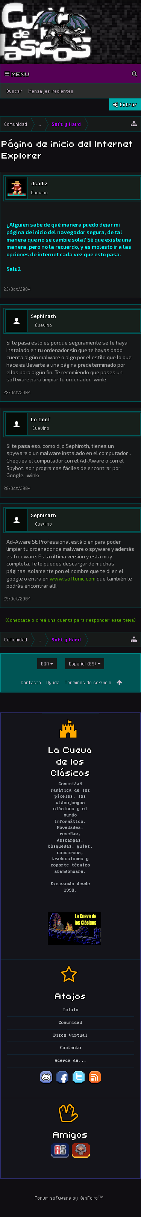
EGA (45, 664)
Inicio (71, 1010)
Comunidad (70, 1022)
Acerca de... (70, 1060)
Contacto (31, 682)
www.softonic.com (73, 578)
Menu (17, 74)
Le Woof (40, 419)
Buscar (14, 91)
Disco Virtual (70, 1035)
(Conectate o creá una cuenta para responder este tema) (70, 620)
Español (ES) (82, 664)
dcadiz (39, 183)
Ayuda (52, 682)
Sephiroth (43, 316)
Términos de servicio (88, 682)
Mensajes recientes (50, 91)
